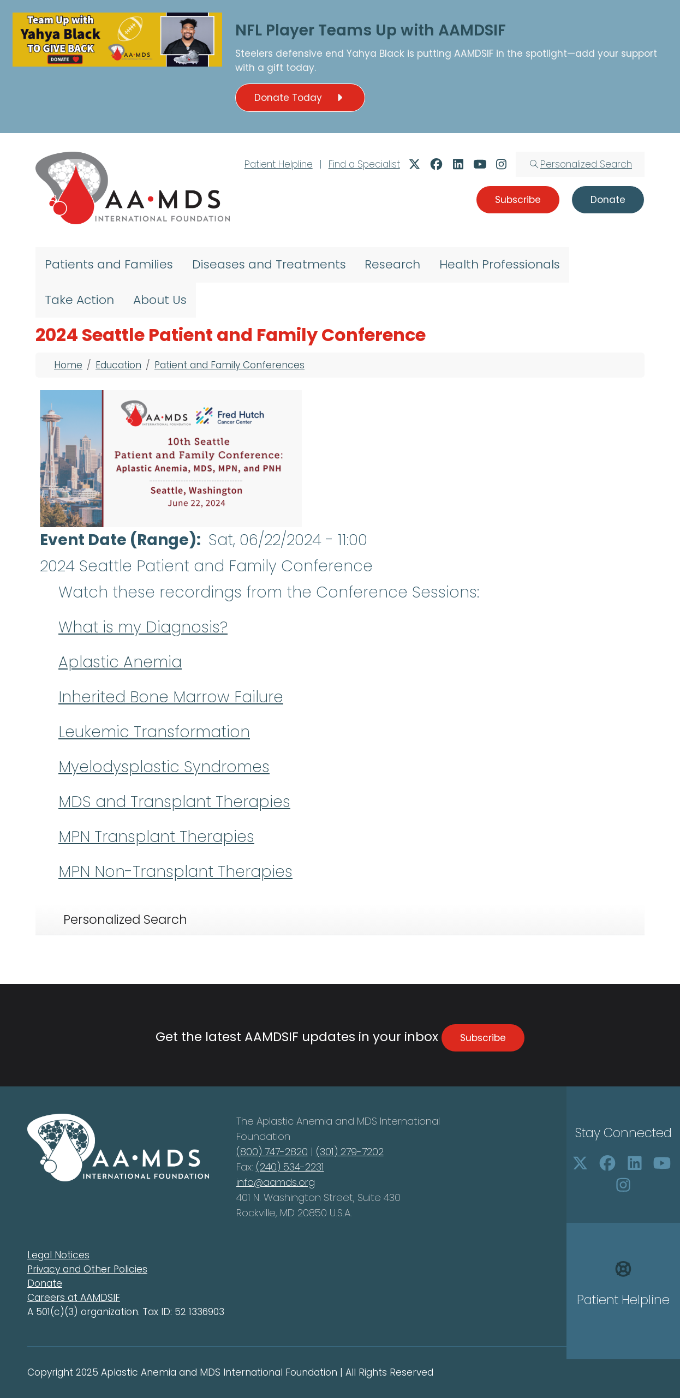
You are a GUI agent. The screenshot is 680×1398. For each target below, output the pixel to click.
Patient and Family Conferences (229, 365)
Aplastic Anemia (120, 662)
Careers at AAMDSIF (73, 1297)
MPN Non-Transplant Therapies (175, 871)
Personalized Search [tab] (125, 919)
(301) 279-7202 (350, 1151)
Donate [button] (607, 199)
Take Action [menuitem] (79, 299)
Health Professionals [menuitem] (499, 264)
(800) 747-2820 (272, 1151)
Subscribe (483, 1037)
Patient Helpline (278, 164)
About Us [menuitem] (160, 299)
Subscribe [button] (518, 199)
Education (118, 365)
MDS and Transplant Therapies (174, 801)
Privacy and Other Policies (87, 1269)
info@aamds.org (275, 1182)
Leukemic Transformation (154, 732)
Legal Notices (58, 1255)
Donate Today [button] (300, 97)
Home (68, 365)
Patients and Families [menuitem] (109, 264)
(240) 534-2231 (290, 1167)
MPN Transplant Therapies (156, 836)
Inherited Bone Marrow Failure (170, 697)
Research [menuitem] (392, 264)
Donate (44, 1283)
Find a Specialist (364, 164)
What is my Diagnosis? (143, 627)
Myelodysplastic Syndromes (164, 767)
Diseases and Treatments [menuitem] (269, 264)
